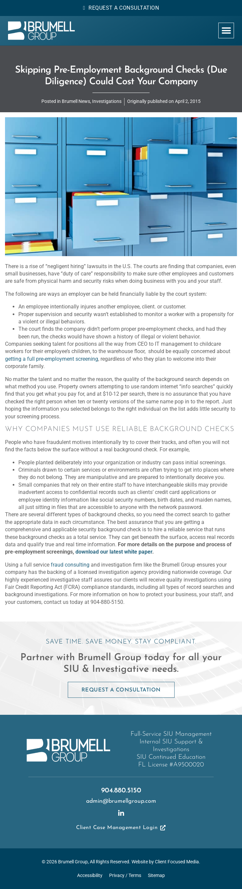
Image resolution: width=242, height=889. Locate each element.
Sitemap (156, 875)
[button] (226, 30)
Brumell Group (73, 862)
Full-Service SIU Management (171, 734)
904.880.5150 (121, 790)
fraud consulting (70, 565)
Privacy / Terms (125, 875)
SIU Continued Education (171, 757)
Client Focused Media (177, 862)
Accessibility (89, 875)
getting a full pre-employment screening (51, 359)
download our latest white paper (113, 552)
